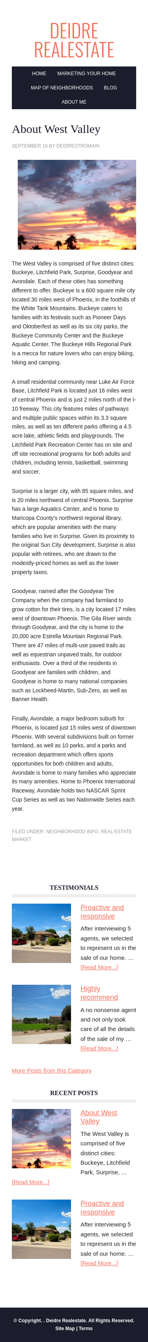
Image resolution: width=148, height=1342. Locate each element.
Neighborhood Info (72, 831)
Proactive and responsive (102, 912)
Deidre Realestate (74, 40)
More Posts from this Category (52, 1070)
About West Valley (99, 1117)
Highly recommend (99, 993)
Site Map (65, 1328)
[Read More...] (99, 967)
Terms (86, 1328)
